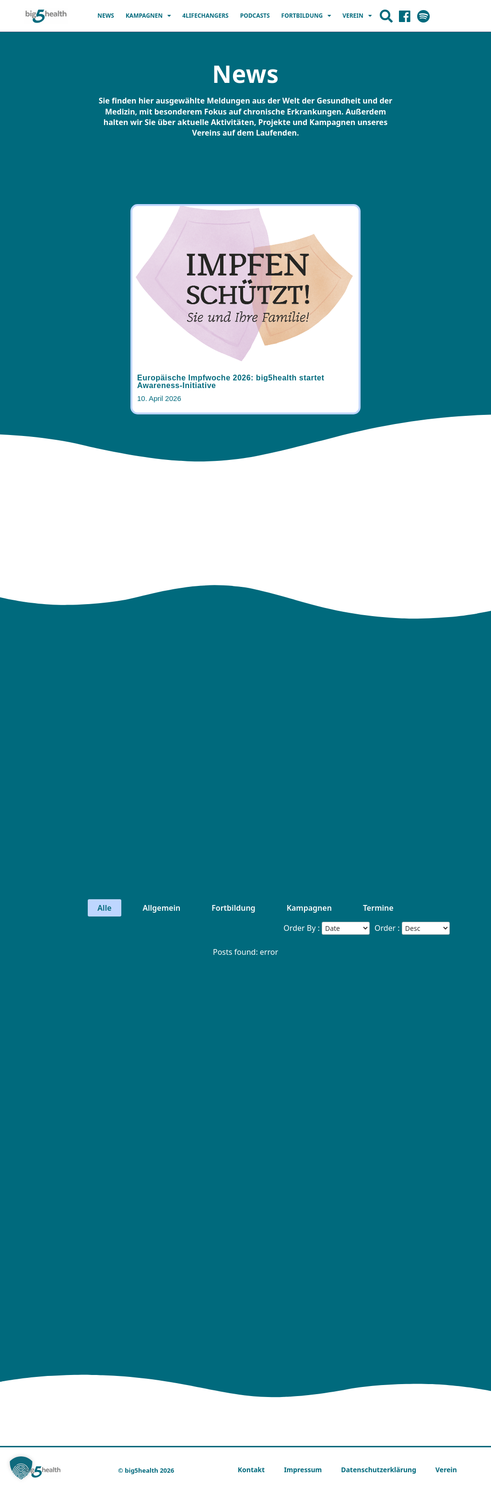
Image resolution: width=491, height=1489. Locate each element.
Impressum (303, 1469)
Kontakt (251, 1469)
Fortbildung (306, 15)
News (105, 15)
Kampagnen (148, 15)
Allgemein (160, 908)
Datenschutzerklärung (378, 1469)
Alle (104, 908)
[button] (21, 1468)
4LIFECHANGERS (205, 15)
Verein (357, 15)
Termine (377, 908)
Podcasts (255, 15)
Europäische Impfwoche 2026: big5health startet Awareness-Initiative (230, 381)
